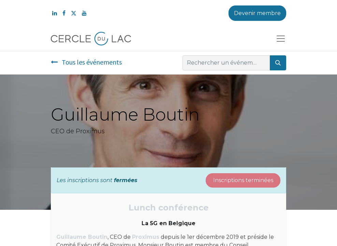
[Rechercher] (278, 62)
